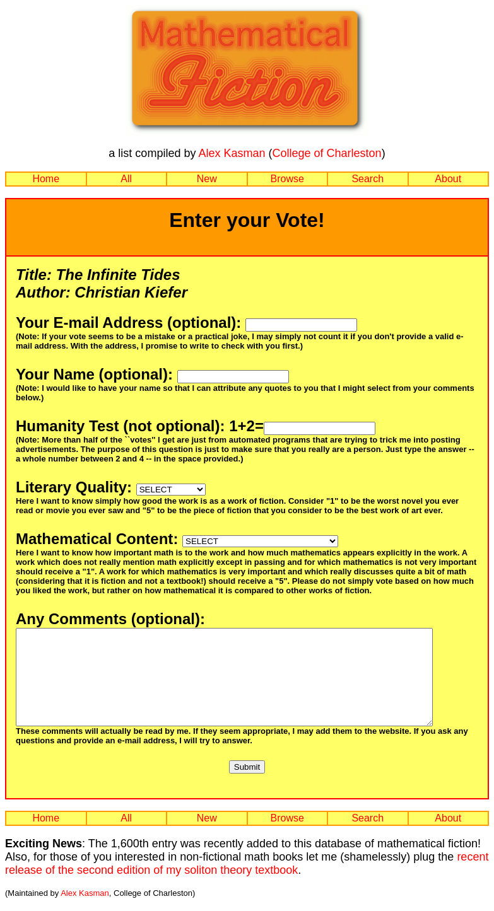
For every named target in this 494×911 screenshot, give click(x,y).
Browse (287, 178)
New (207, 178)
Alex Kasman (231, 153)
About (448, 178)
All (126, 178)
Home (45, 178)
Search (367, 178)
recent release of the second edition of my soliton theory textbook (246, 882)
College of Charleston (327, 153)
